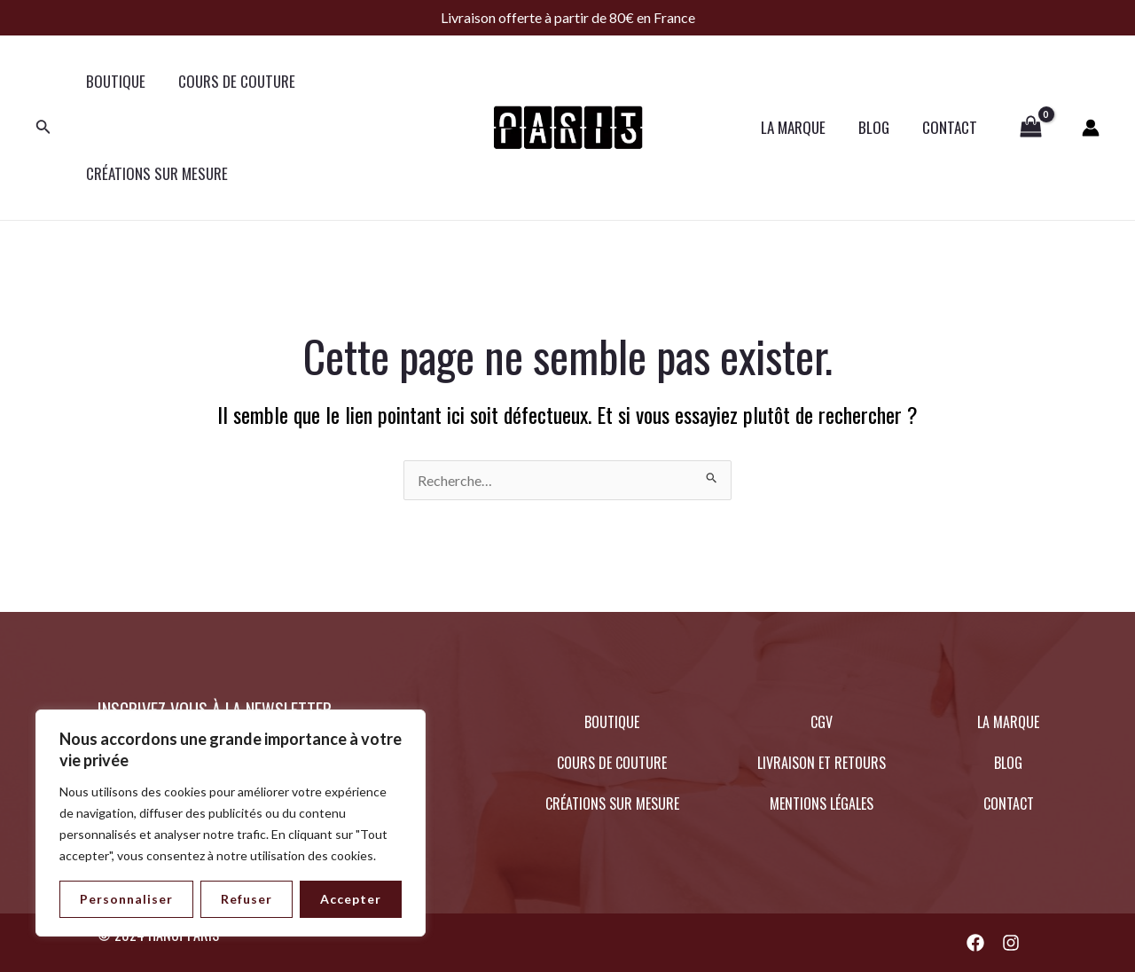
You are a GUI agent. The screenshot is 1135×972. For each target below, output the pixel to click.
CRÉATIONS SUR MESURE (155, 173)
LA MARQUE (800, 127)
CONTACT (951, 127)
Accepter (350, 898)
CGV (821, 722)
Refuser (246, 898)
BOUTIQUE (114, 81)
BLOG (878, 127)
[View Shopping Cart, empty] (1031, 127)
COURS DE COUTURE (232, 81)
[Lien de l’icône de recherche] (43, 128)
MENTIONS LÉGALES (821, 803)
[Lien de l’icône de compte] (1091, 128)
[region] (230, 823)
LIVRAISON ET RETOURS (821, 762)
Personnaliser (126, 898)
